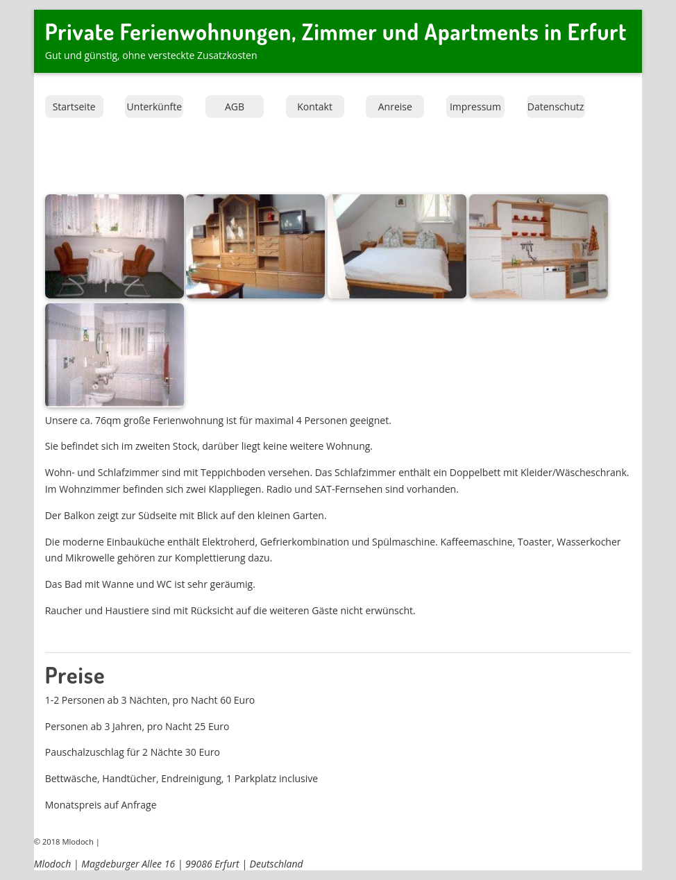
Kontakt (314, 106)
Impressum (475, 106)
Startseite (74, 106)
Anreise (395, 106)
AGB (234, 106)
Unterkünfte (154, 106)
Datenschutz (555, 106)
